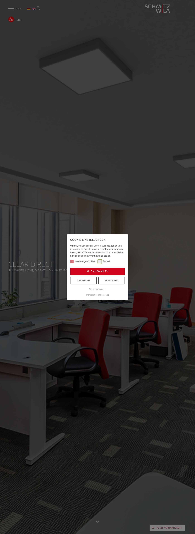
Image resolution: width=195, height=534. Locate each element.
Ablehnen (83, 280)
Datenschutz (103, 295)
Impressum (90, 295)
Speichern (111, 280)
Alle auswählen (97, 271)
